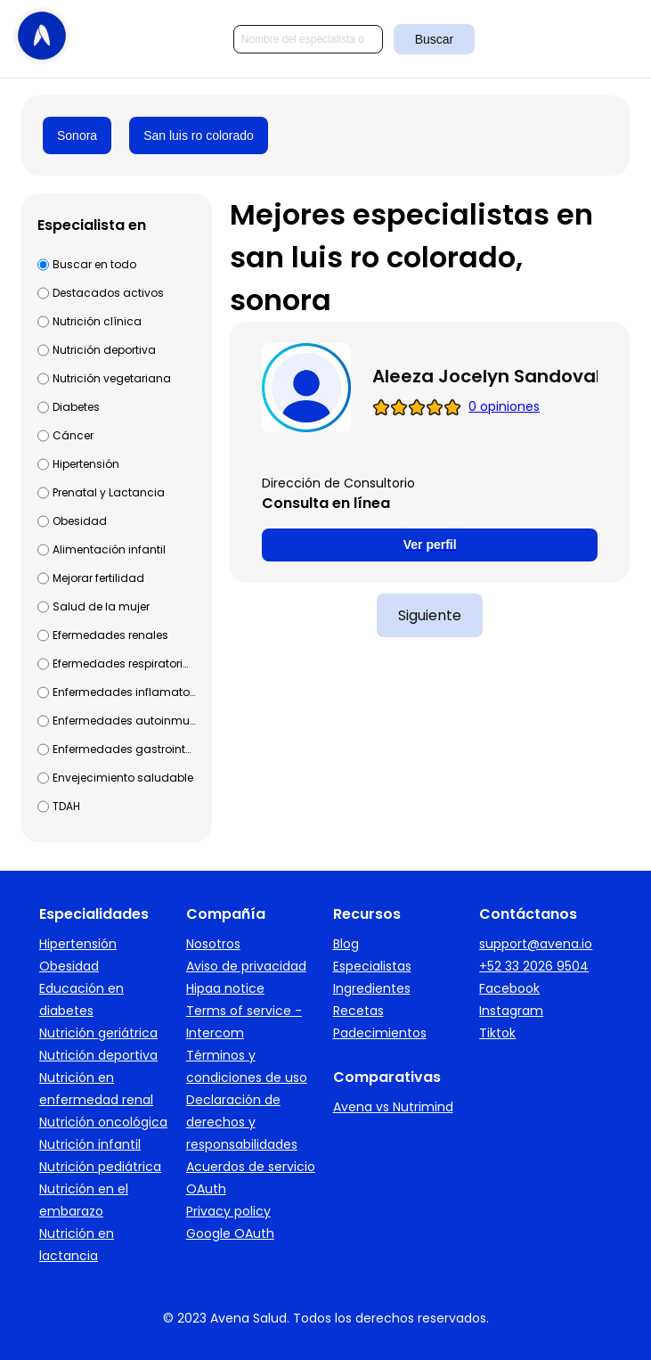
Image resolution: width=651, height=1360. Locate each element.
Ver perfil (430, 544)
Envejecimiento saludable (123, 777)
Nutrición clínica (97, 321)
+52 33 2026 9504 (534, 966)
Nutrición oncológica (103, 1122)
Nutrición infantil (90, 1144)
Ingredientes (372, 988)
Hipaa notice (225, 988)
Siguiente (429, 615)
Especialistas (372, 966)
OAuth (206, 1189)
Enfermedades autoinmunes (124, 720)
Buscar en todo (94, 264)
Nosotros (213, 944)
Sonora (77, 135)
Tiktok (497, 1033)
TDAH (66, 806)
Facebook (509, 988)
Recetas (358, 1011)
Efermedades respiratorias (124, 663)
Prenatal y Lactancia (109, 492)
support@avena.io (535, 944)
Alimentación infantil (109, 549)
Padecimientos (380, 1033)
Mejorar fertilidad (98, 578)
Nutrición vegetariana (112, 378)
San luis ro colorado (198, 135)
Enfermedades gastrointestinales (124, 749)
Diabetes (76, 406)
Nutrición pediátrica (100, 1167)
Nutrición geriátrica (98, 1033)
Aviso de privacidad (246, 966)
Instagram (511, 1011)
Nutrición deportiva (104, 349)
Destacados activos (108, 292)
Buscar (434, 39)
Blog (346, 944)
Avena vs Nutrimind (393, 1107)
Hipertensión (86, 463)
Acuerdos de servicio (250, 1167)
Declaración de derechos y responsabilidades (241, 1122)
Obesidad (80, 520)
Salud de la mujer (101, 606)
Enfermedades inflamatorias (124, 692)
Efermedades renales (110, 635)
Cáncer (73, 435)
